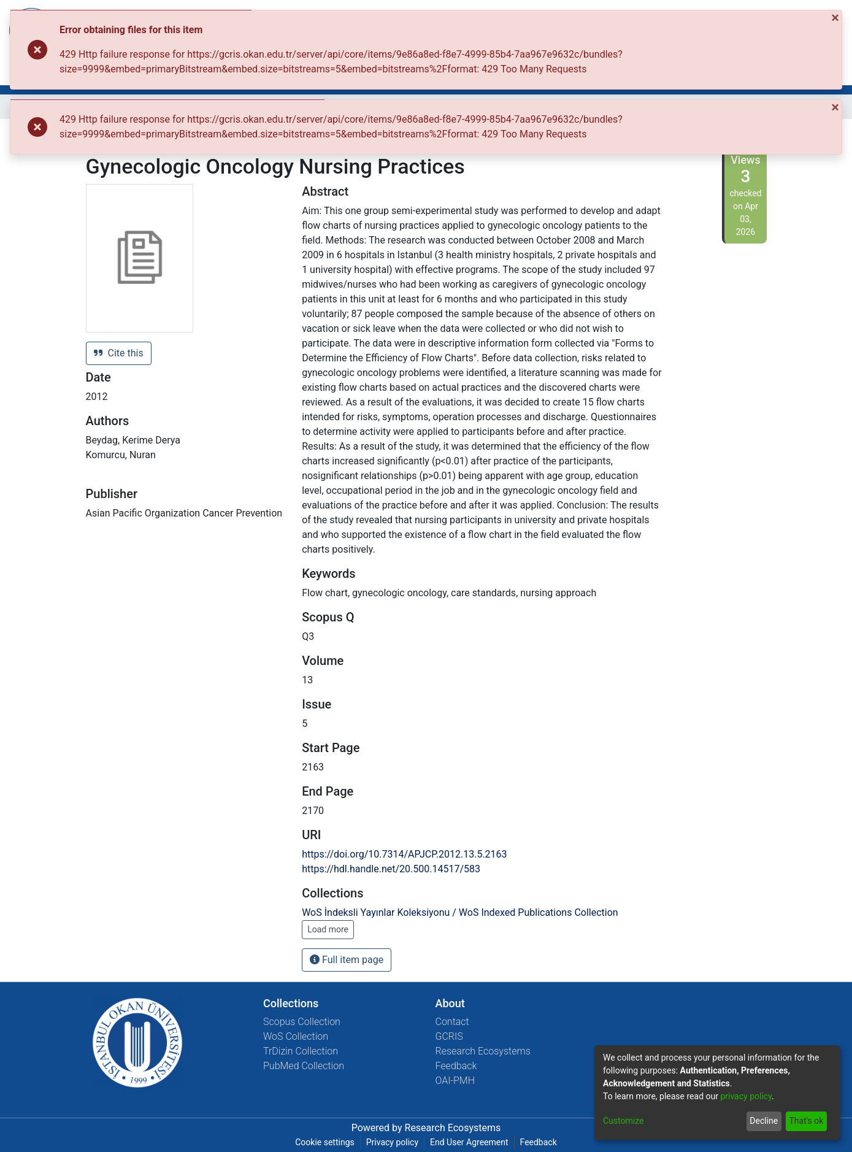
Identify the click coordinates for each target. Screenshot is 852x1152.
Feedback (456, 1066)
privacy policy (746, 1096)
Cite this (119, 353)
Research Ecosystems (483, 1051)
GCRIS (449, 1036)
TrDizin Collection (300, 1051)
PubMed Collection (303, 1066)
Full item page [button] (346, 960)
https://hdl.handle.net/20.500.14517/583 (391, 869)
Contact (452, 1021)
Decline (764, 1121)
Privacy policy (392, 1142)
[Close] (836, 17)
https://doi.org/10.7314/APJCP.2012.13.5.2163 (404, 854)
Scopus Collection (301, 1021)
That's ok (806, 1121)
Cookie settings (325, 1142)
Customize (623, 1121)
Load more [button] (327, 929)
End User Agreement (469, 1142)
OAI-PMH (455, 1080)
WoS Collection (295, 1036)
